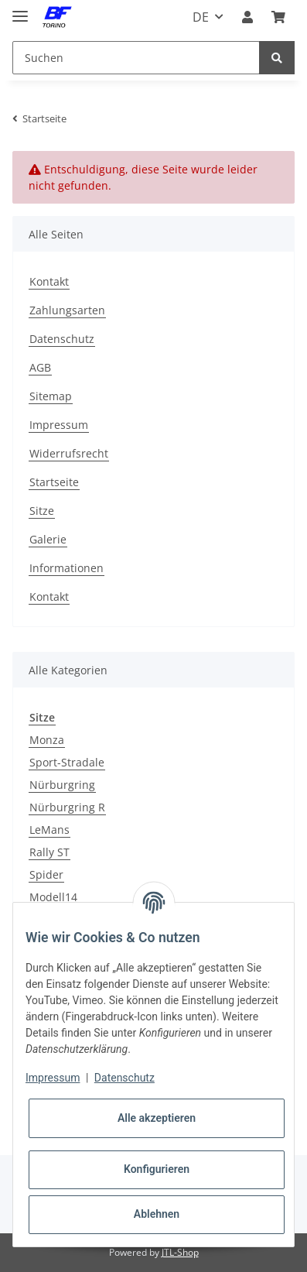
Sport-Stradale (66, 762)
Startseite (54, 482)
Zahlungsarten (67, 310)
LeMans (49, 829)
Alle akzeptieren (157, 1118)
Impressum (58, 424)
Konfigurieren (156, 1169)
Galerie (48, 539)
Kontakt (49, 281)
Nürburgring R (67, 807)
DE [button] (201, 17)
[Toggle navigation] (20, 9)
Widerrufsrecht (68, 453)
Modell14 (53, 897)
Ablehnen (156, 1214)
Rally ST (49, 852)
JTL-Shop (180, 1252)
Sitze (41, 510)
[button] (247, 17)
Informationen (66, 568)
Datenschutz (61, 338)
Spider (46, 874)
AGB (40, 367)
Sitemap (50, 396)
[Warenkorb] (278, 17)
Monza (46, 739)
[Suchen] (136, 57)
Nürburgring (62, 784)
